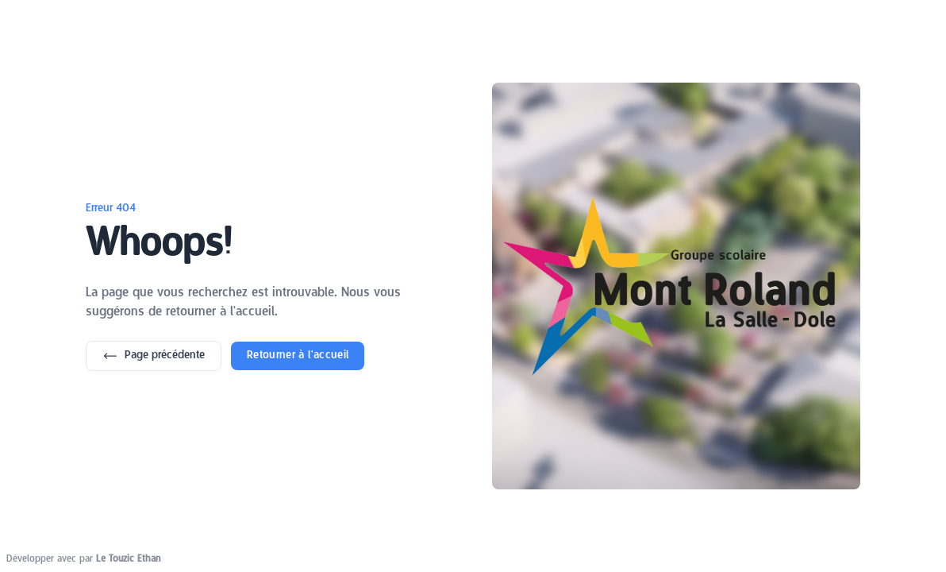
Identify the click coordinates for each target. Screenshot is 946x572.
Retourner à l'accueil (297, 355)
